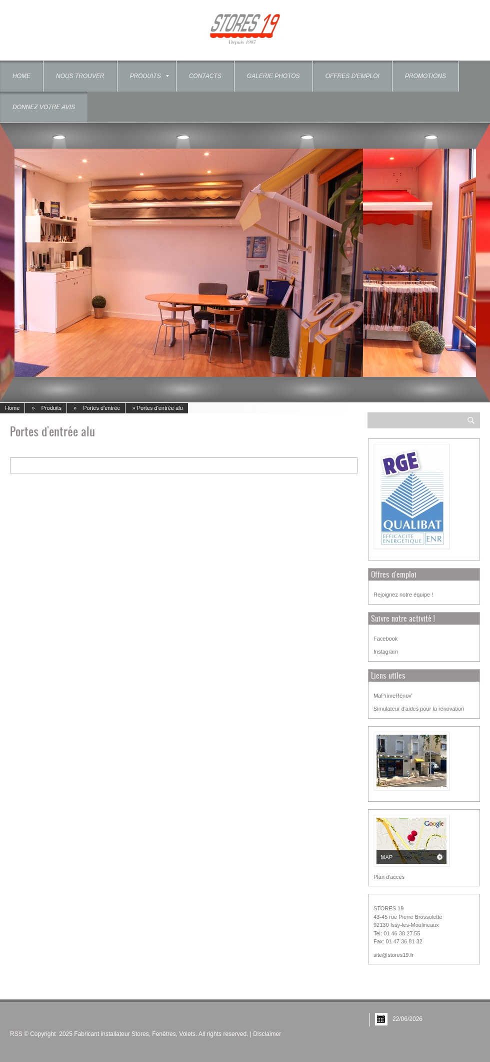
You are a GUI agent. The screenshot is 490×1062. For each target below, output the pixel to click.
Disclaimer (267, 1033)
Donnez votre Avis (43, 107)
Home (21, 76)
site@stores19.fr (394, 955)
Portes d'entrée (101, 408)
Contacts (205, 76)
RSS (16, 1033)
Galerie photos (273, 76)
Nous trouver (80, 76)
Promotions (425, 76)
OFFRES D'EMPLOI (353, 76)
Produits (149, 76)
